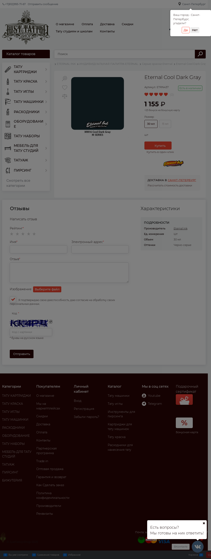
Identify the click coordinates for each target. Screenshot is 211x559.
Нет (195, 30)
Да (186, 30)
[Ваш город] (204, 523)
